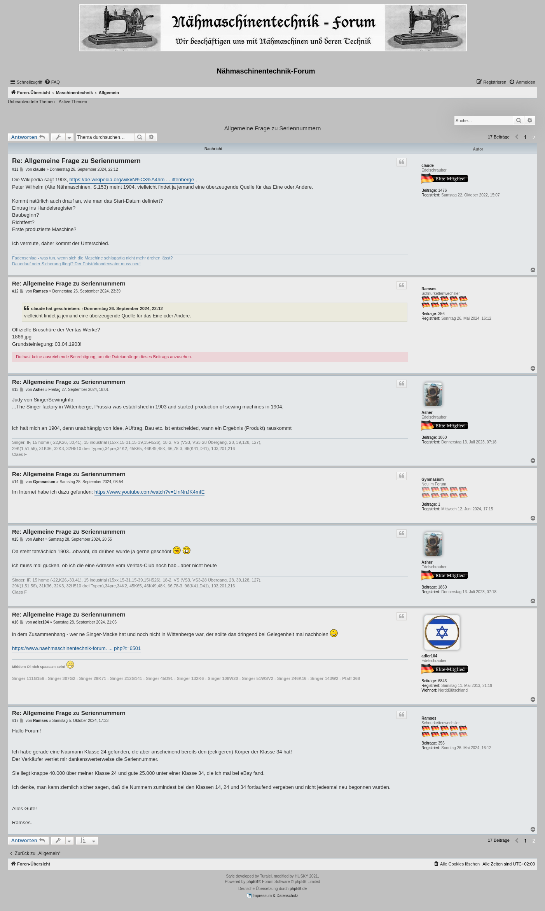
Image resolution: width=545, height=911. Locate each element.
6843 (442, 681)
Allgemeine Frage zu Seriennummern (272, 128)
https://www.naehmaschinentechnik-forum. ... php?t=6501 (76, 648)
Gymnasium (432, 479)
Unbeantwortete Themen (31, 101)
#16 (15, 622)
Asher (426, 412)
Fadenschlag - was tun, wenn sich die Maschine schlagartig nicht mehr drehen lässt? (92, 258)
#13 (15, 389)
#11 (15, 169)
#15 (15, 539)
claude (427, 165)
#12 (15, 291)
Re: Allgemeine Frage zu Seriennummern (76, 161)
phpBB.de (298, 888)
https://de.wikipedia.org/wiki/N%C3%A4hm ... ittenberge (131, 179)
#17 (15, 720)
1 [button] (525, 136)
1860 (442, 437)
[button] (517, 137)
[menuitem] (52, 82)
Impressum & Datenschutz (272, 895)
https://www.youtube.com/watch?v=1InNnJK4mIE (149, 492)
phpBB (252, 881)
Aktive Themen (73, 101)
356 (441, 314)
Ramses (428, 289)
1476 (442, 190)
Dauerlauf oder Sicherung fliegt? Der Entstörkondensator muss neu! (76, 263)
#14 (15, 482)
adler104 (429, 656)
